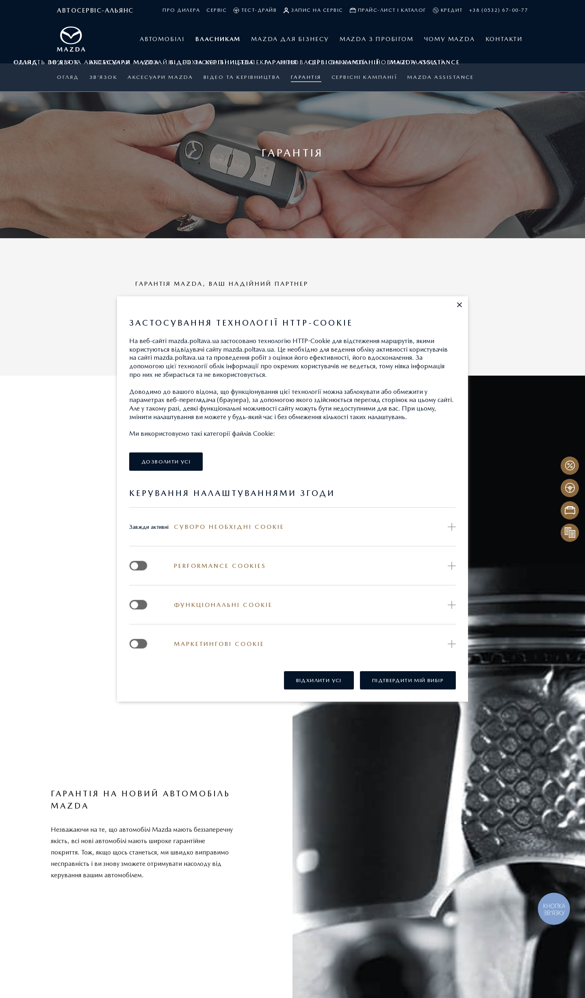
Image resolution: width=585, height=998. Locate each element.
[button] (459, 304)
